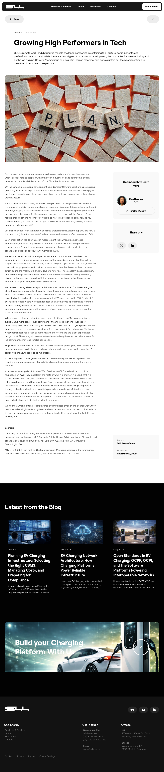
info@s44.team (91, 733)
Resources (10, 736)
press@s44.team (91, 749)
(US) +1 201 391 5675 (93, 736)
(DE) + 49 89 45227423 (94, 739)
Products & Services (15, 730)
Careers (9, 739)
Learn (8, 733)
